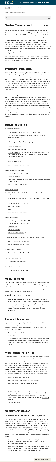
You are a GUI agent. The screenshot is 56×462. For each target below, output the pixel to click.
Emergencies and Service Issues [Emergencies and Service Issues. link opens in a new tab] (17, 132)
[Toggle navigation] (49, 18)
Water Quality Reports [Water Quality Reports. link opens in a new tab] (14, 147)
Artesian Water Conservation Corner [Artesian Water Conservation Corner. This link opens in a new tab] (19, 377)
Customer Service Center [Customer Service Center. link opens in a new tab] (15, 140)
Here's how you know (43, 2)
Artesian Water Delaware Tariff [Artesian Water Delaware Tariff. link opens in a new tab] (17, 149)
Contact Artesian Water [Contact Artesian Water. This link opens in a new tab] (32, 308)
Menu (49, 8)
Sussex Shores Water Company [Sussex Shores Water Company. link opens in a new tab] (14, 170)
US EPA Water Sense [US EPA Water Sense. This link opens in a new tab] (14, 402)
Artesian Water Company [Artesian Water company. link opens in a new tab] (12, 129)
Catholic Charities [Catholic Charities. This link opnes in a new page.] (13, 336)
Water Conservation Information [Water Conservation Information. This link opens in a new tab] (17, 380)
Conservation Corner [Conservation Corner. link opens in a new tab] (14, 152)
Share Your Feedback (42, 459)
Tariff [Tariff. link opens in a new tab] (9, 209)
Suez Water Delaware (14, 386)
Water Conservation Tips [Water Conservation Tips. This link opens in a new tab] (15, 383)
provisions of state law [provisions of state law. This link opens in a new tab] (23, 450)
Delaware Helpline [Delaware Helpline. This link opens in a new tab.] (13, 333)
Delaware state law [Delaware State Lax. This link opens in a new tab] (13, 440)
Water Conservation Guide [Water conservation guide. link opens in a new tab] (16, 232)
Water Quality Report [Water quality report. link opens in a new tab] (14, 229)
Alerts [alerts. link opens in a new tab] (17, 135)
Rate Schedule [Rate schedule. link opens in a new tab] (12, 179)
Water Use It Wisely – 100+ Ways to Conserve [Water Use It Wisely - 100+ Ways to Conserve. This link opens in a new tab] (21, 389)
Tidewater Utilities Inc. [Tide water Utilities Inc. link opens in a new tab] (11, 189)
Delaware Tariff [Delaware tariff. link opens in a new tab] (12, 226)
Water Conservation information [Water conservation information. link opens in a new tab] (17, 184)
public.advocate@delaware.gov (14, 374)
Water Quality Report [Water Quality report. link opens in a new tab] (14, 206)
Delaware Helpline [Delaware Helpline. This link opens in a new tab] (17, 430)
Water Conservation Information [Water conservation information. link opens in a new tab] (17, 212)
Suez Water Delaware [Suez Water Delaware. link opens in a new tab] (11, 217)
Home (6, 12)
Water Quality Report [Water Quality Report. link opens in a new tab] (14, 177)
